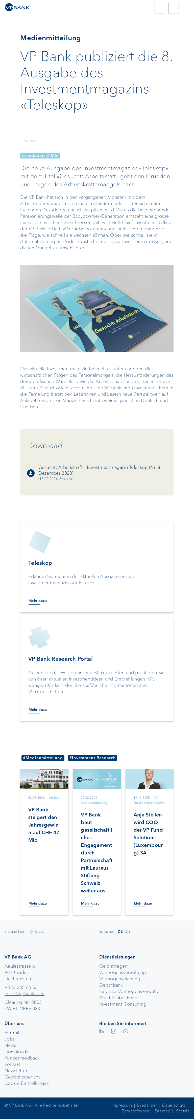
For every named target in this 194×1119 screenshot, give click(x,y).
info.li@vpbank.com (24, 993)
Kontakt (12, 1064)
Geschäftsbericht (22, 1077)
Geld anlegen (113, 966)
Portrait (12, 1032)
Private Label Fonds (119, 998)
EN (127, 931)
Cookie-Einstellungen (27, 1083)
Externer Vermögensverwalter (130, 991)
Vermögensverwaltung (122, 972)
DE (120, 931)
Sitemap (162, 1111)
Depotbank (111, 985)
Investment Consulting (122, 1004)
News (10, 1045)
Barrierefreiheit (136, 1111)
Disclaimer (147, 1105)
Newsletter (16, 1070)
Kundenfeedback (22, 1058)
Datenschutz (173, 1105)
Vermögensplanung (119, 979)
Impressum (121, 1105)
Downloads (16, 1051)
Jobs (10, 1039)
